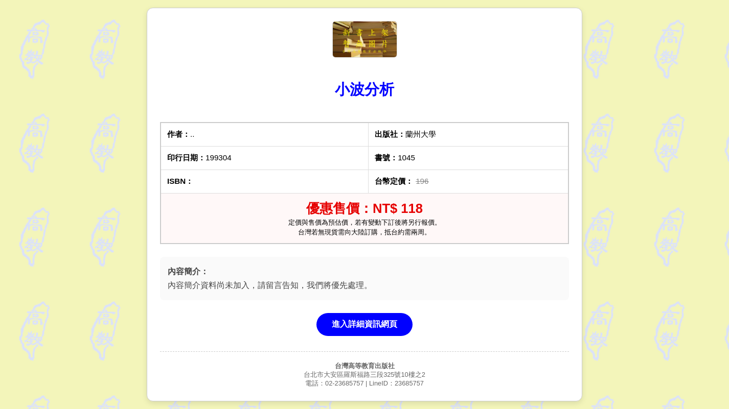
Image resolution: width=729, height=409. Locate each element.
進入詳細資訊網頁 (364, 324)
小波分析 (364, 89)
